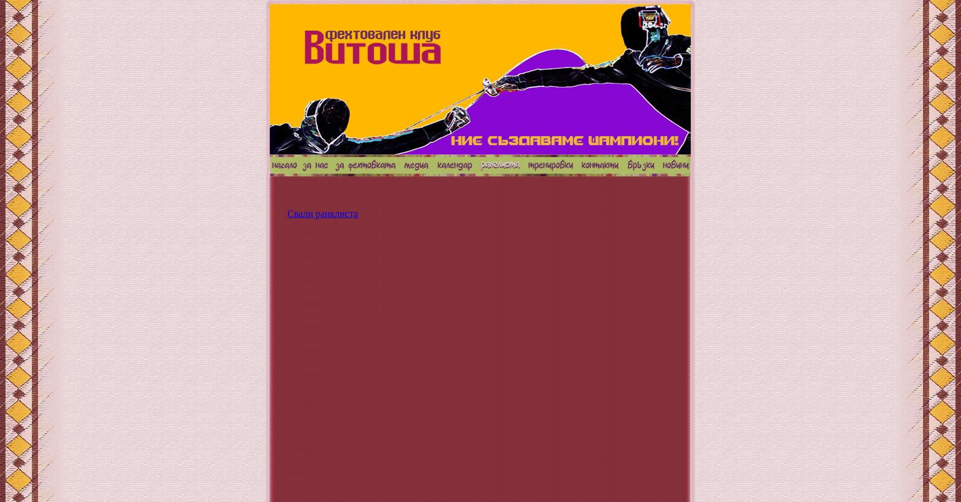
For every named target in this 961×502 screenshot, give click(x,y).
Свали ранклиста (322, 213)
